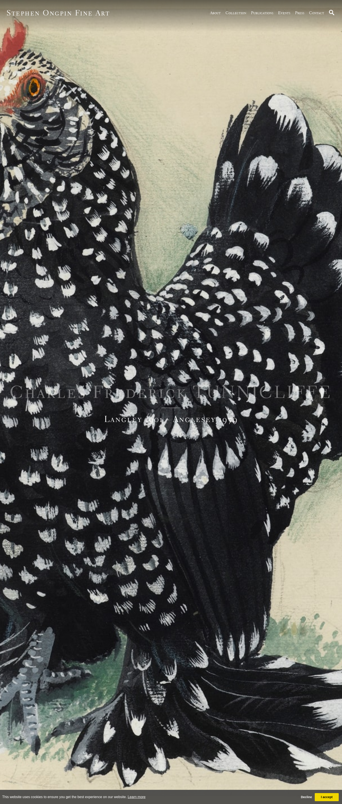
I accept (327, 797)
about (215, 12)
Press (299, 12)
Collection (236, 12)
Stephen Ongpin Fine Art (58, 12)
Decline (306, 797)
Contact (316, 12)
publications (262, 12)
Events (284, 12)
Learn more (136, 797)
